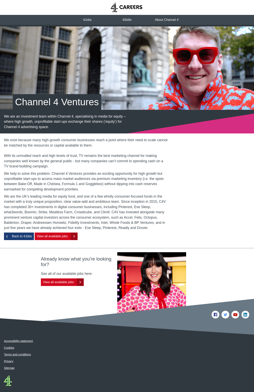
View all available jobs (52, 226)
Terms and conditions (17, 344)
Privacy (8, 351)
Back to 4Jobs (22, 226)
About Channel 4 (166, 19)
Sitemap (9, 358)
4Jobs (87, 19)
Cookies (9, 337)
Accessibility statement (18, 331)
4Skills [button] (127, 19)
